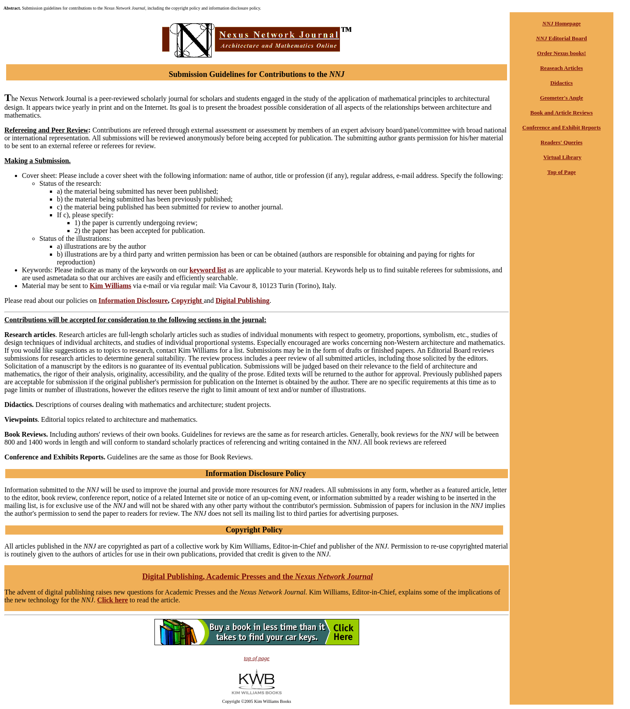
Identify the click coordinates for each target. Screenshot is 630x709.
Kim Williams (110, 285)
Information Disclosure (133, 300)
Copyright (187, 300)
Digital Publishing (243, 300)
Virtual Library (562, 157)
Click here (112, 600)
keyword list (207, 270)
